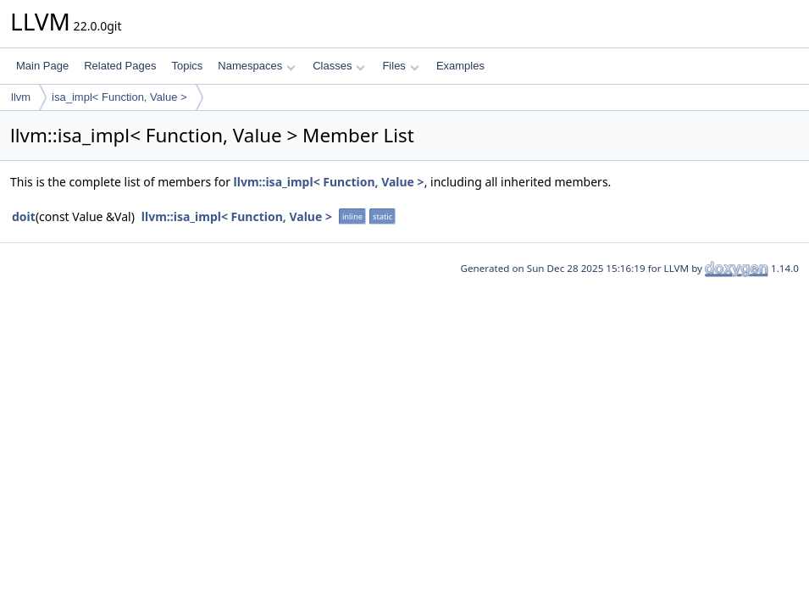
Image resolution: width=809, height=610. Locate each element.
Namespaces (256, 65)
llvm (20, 97)
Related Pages (120, 65)
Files (400, 65)
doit (24, 216)
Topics (186, 65)
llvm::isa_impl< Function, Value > (329, 182)
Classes (339, 65)
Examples (460, 65)
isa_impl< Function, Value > (119, 97)
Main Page (42, 65)
